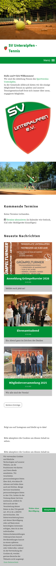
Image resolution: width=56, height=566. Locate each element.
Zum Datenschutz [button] (11, 562)
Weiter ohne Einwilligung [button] (34, 509)
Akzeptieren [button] (49, 510)
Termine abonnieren (16, 219)
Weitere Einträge (13, 405)
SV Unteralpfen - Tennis (23, 48)
